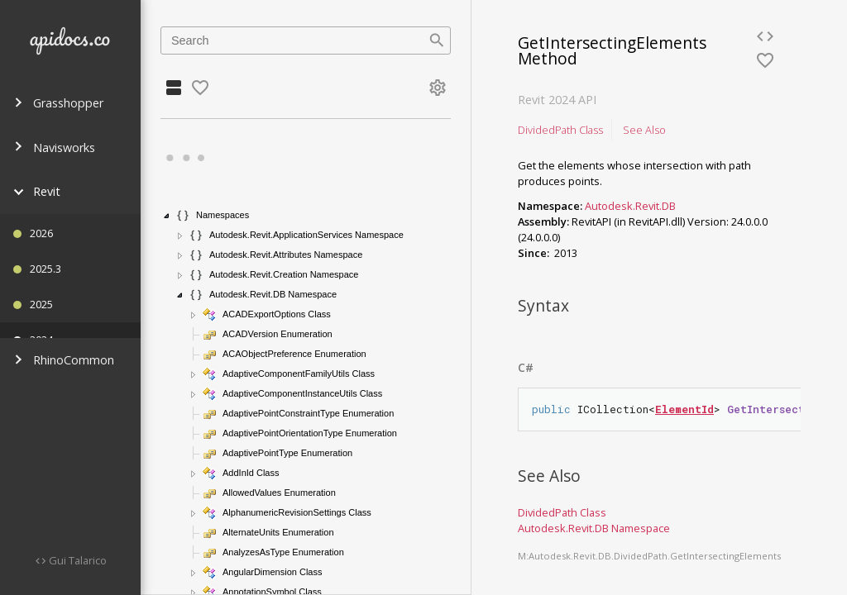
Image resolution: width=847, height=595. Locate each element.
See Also (644, 129)
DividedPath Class (560, 129)
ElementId (684, 409)
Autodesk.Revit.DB (630, 205)
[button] (167, 215)
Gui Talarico (76, 560)
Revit (36, 191)
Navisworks (54, 147)
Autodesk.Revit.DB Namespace (594, 528)
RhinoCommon (63, 360)
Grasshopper (58, 103)
